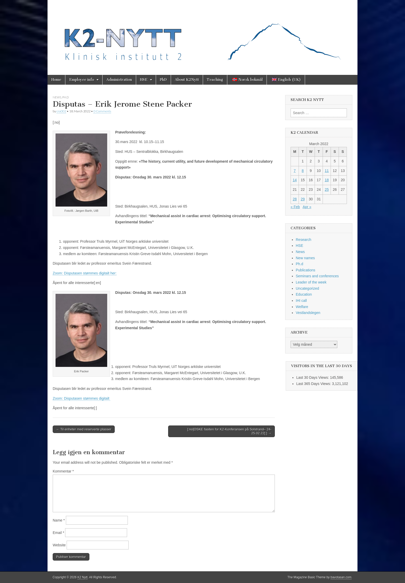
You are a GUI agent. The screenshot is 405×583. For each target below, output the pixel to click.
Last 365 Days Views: (314, 384)
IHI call (301, 300)
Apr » (307, 207)
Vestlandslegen (308, 313)
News (57, 97)
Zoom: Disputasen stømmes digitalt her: (84, 273)
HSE (143, 79)
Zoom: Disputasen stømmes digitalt (81, 398)
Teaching (215, 79)
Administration (119, 79)
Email (58, 533)
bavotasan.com (341, 577)
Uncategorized (307, 288)
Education (304, 294)
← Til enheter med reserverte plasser (83, 429)
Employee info (81, 79)
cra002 (61, 111)
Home (56, 79)
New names (305, 258)
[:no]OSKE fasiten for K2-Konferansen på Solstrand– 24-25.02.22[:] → (229, 431)
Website (59, 545)
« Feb (295, 207)
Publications (305, 270)
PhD (163, 79)
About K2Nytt (187, 79)
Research (303, 240)
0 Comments (102, 111)
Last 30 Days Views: (313, 377)
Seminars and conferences (317, 276)
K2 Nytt (82, 577)
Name (59, 520)
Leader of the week (311, 282)
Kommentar (63, 471)
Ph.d (65, 97)
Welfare (302, 307)
